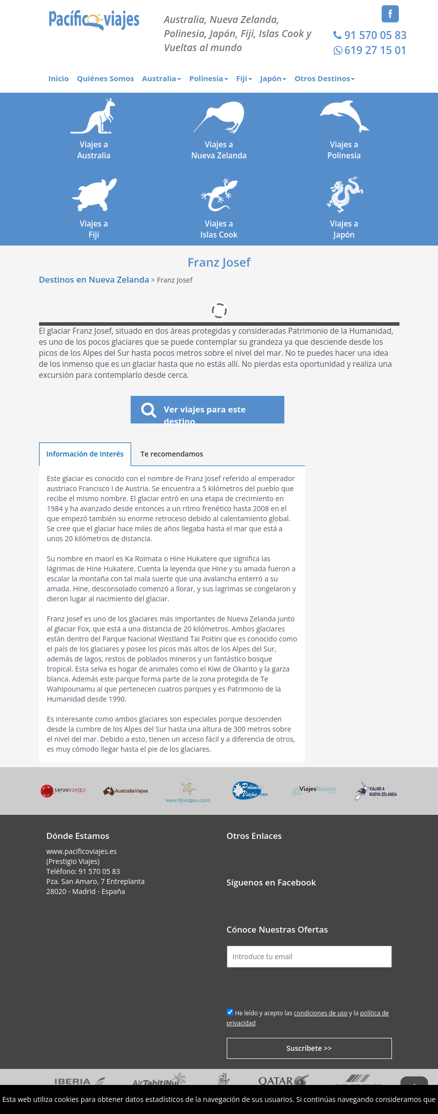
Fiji (244, 78)
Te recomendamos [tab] (172, 454)
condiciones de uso (320, 1013)
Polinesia (208, 78)
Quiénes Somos (105, 78)
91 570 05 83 (368, 35)
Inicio (59, 78)
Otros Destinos (324, 78)
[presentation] (303, 987)
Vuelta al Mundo (79, 98)
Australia (161, 78)
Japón (273, 78)
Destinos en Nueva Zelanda (94, 279)
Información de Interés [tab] (85, 454)
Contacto (135, 98)
